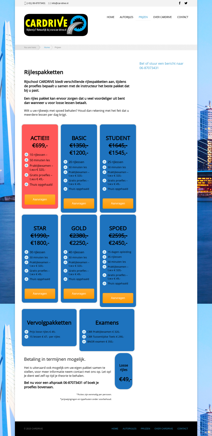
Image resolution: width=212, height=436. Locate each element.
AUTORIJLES (126, 17)
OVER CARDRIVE (162, 17)
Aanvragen (40, 199)
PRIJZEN (143, 17)
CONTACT (182, 17)
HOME (110, 17)
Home (47, 47)
